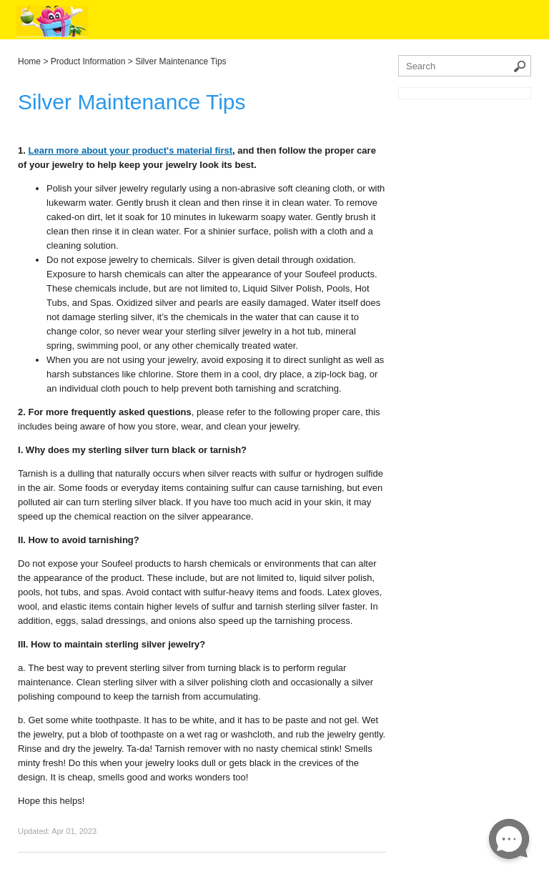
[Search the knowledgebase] (464, 66)
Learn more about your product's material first (131, 150)
